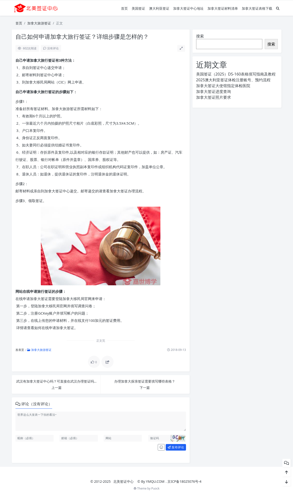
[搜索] (277, 8)
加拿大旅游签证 (39, 23)
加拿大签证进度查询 (213, 91)
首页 (124, 8)
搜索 (200, 36)
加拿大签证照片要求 (213, 97)
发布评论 (176, 447)
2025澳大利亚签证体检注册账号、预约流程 (233, 80)
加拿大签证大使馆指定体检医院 (223, 85)
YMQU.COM (155, 481)
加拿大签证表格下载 (257, 8)
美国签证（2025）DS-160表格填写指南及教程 (236, 74)
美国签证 (138, 8)
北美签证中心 (123, 481)
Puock (155, 488)
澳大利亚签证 (159, 8)
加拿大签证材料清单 (222, 8)
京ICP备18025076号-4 (184, 481)
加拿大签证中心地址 (188, 8)
